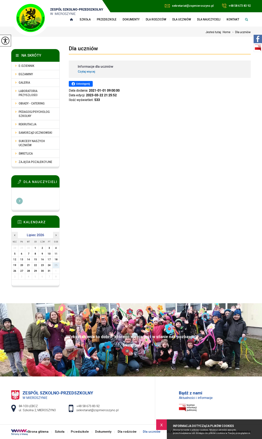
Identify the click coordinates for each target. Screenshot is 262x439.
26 (14, 270)
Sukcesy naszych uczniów (32, 143)
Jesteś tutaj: (214, 32)
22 (35, 265)
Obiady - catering (32, 103)
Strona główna (38, 431)
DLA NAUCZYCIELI (208, 19)
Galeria (24, 82)
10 (49, 253)
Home (226, 32)
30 (42, 270)
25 (56, 265)
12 (14, 259)
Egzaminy (26, 74)
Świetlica (26, 153)
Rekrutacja (27, 124)
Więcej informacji (19, 201)
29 (35, 270)
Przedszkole (106, 19)
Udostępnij (81, 83)
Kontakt (233, 19)
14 (28, 259)
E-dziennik (26, 65)
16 (42, 259)
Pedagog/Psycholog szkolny (34, 114)
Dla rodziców (156, 19)
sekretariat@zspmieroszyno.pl (189, 5)
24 (49, 265)
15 (35, 259)
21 (28, 265)
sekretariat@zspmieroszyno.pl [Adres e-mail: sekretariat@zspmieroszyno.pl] (97, 410)
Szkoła (59, 431)
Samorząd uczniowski (35, 132)
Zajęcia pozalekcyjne (35, 162)
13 (21, 259)
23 (42, 265)
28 (28, 270)
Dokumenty (131, 19)
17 (49, 259)
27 (21, 270)
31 (49, 270)
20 (21, 265)
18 (56, 259)
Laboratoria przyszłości (28, 93)
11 (56, 253)
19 (14, 265)
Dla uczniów (181, 19)
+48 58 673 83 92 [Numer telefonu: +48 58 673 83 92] (87, 406)
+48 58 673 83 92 (236, 5)
